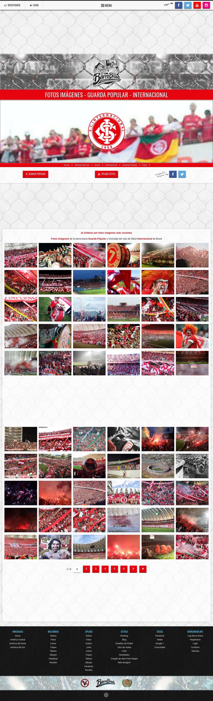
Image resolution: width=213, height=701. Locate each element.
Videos (53, 636)
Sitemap (195, 651)
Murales (53, 662)
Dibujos (53, 655)
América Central (17, 639)
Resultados (124, 655)
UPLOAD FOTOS (106, 174)
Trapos (53, 647)
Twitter (160, 639)
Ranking (124, 636)
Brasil (97, 165)
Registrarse (195, 639)
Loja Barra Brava (195, 636)
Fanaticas (53, 658)
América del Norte (17, 643)
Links (88, 647)
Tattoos (53, 651)
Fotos (53, 639)
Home (66, 165)
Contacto (195, 647)
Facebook (159, 636)
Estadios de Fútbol (124, 643)
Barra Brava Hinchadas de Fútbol (106, 71)
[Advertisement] (106, 32)
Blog (124, 639)
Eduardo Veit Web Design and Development (106, 695)
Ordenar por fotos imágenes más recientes (106, 233)
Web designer (124, 662)
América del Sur (82, 165)
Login (195, 643)
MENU (106, 5)
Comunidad (159, 647)
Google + (159, 643)
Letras (53, 643)
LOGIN (34, 5)
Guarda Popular (129, 165)
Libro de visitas (124, 647)
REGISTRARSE (12, 5)
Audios (89, 643)
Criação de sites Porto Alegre (124, 658)
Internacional (111, 165)
